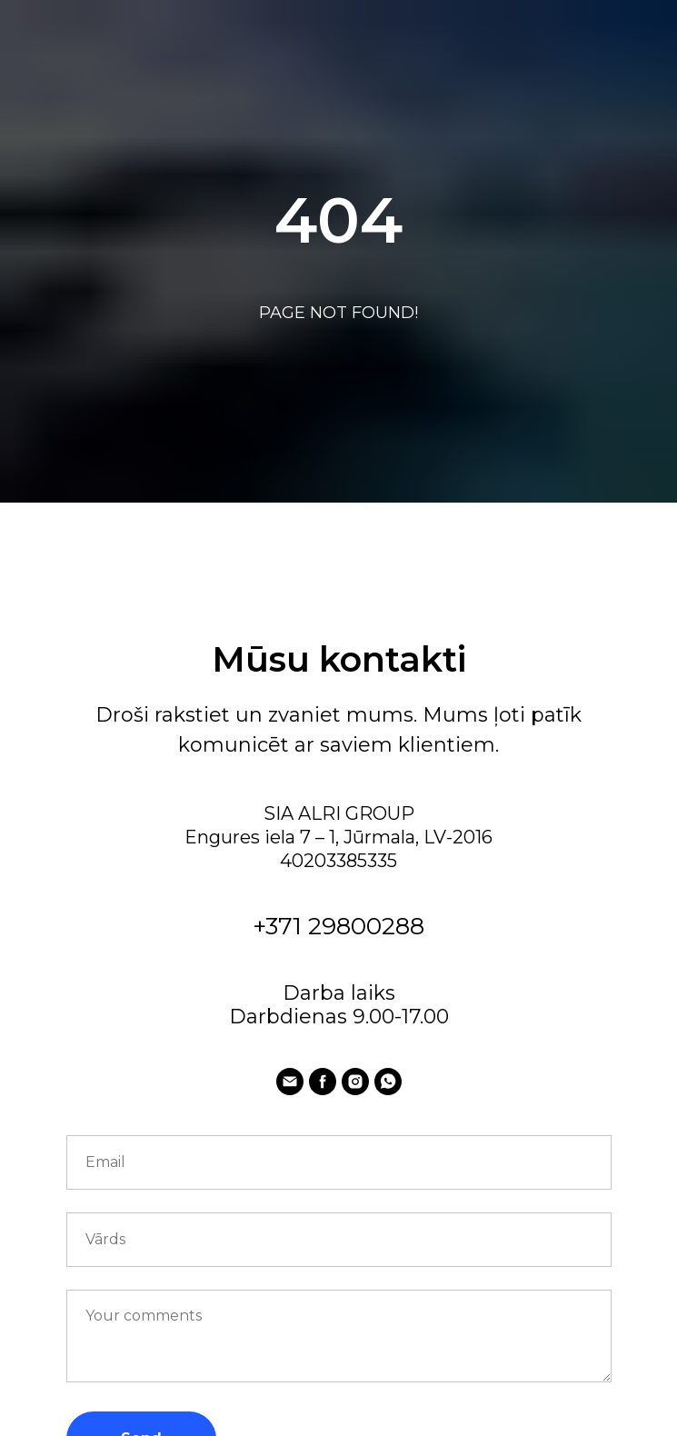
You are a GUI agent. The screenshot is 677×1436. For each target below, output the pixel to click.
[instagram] (355, 1081)
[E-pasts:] (290, 1081)
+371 (280, 926)
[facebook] (322, 1081)
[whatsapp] (388, 1081)
